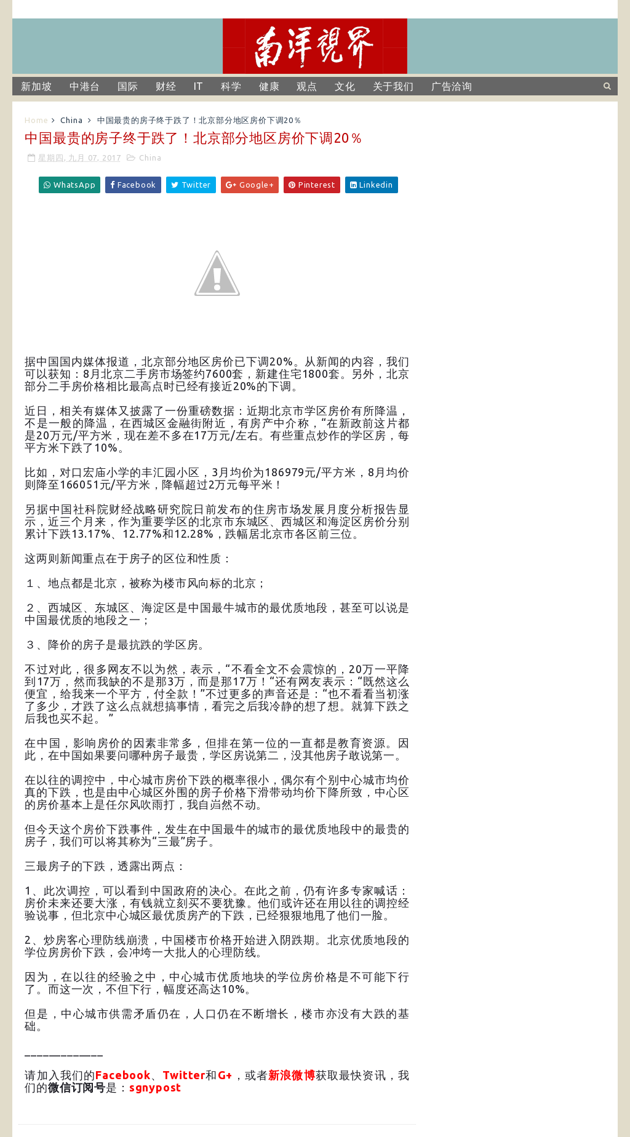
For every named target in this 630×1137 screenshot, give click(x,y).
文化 (345, 86)
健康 (269, 86)
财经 (166, 86)
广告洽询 (451, 86)
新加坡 (36, 86)
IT (199, 86)
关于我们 (393, 86)
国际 (128, 86)
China (71, 120)
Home (36, 120)
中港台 (85, 86)
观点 (307, 86)
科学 (231, 86)
